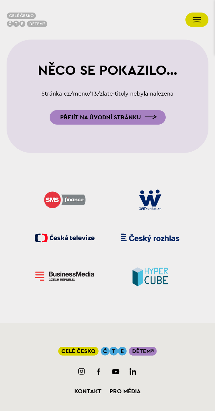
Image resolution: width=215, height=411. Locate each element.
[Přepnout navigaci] (196, 20)
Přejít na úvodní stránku (100, 117)
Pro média (125, 391)
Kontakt (88, 391)
